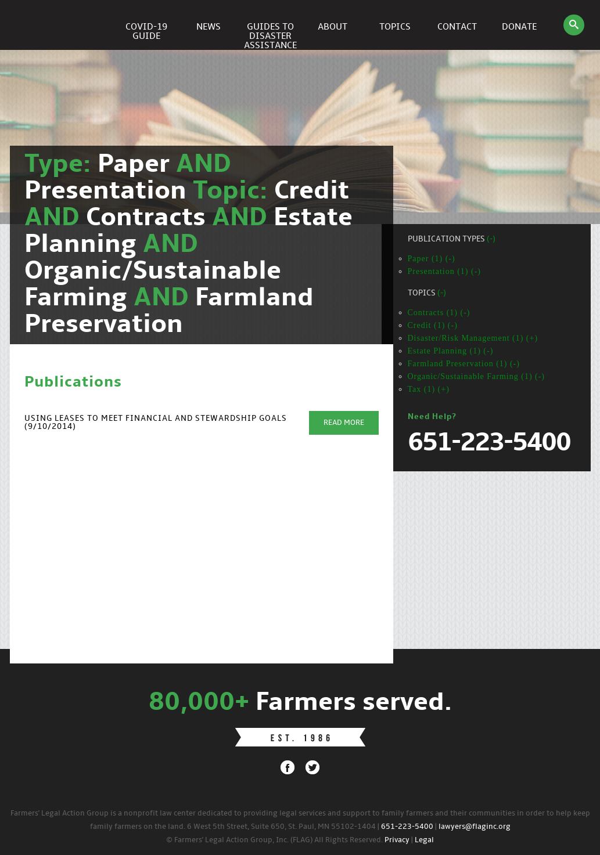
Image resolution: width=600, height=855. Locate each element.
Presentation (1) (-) (445, 271)
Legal (424, 840)
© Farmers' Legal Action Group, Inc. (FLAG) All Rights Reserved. (274, 840)
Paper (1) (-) (431, 258)
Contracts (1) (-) (439, 312)
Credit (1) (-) (433, 325)
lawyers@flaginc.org (475, 827)
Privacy (397, 840)
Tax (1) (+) (429, 389)
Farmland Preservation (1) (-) (464, 363)
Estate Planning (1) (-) (451, 351)
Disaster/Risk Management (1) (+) (473, 338)
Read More (344, 423)
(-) (491, 239)
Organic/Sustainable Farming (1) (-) (476, 376)
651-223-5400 (407, 827)
